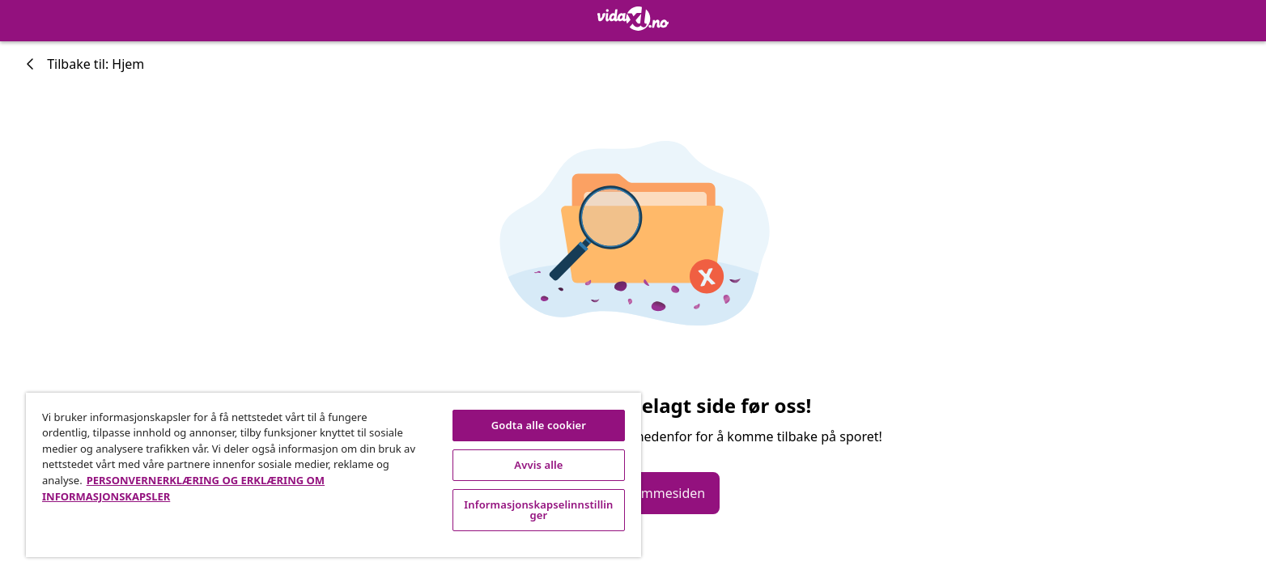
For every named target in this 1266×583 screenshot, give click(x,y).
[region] (333, 475)
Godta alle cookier (538, 425)
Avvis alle (538, 464)
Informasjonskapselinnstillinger (538, 509)
